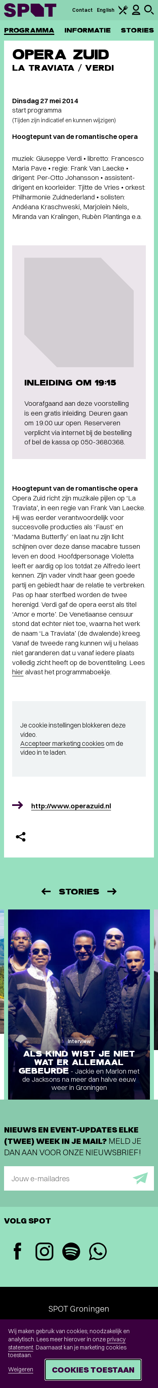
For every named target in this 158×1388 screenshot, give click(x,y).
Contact (82, 10)
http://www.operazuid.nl (71, 805)
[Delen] (20, 836)
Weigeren (20, 1369)
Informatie (87, 30)
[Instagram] (44, 1252)
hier (17, 671)
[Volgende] (112, 891)
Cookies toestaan (93, 1369)
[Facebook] (17, 1252)
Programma (29, 30)
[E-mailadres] (79, 1178)
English (105, 10)
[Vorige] (45, 891)
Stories (137, 30)
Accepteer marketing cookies (62, 743)
